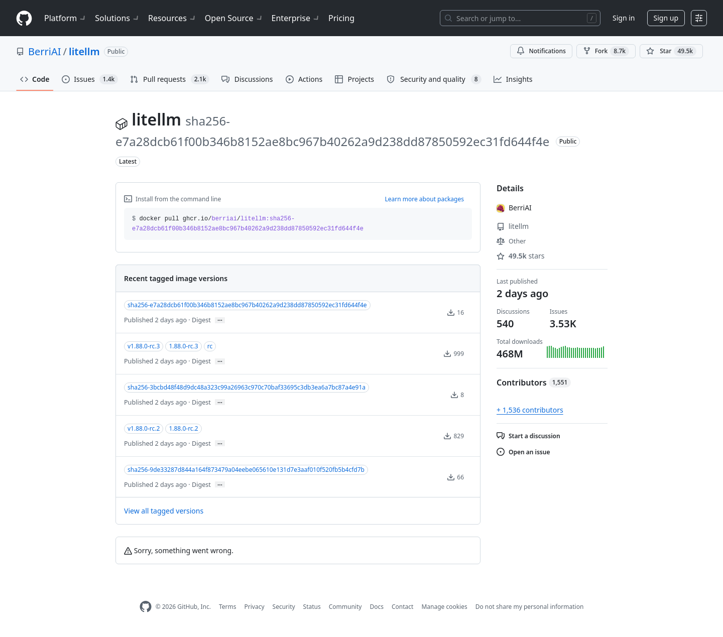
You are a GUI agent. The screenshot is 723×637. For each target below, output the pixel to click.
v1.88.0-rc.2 (144, 428)
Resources (172, 18)
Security (284, 606)
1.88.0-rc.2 (183, 428)
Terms (227, 606)
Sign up (666, 18)
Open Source (234, 18)
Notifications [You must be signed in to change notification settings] (541, 51)
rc (209, 346)
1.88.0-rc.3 (183, 346)
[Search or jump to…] (520, 18)
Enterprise (296, 18)
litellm (84, 51)
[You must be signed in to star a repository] (671, 51)
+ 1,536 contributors (530, 410)
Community (345, 606)
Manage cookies (444, 606)
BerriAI (44, 51)
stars (521, 256)
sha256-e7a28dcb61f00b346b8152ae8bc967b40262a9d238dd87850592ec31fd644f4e (247, 305)
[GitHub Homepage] (146, 606)
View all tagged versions (163, 511)
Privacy (255, 606)
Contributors (534, 382)
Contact (402, 606)
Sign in (624, 18)
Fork (606, 51)
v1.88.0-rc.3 (144, 346)
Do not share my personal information (529, 606)
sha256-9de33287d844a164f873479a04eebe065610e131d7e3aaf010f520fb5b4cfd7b (246, 469)
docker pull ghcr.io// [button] (248, 223)
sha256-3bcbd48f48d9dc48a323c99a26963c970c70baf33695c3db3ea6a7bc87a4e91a (247, 387)
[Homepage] (24, 18)
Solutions (117, 18)
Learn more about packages (424, 199)
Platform (65, 18)
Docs (377, 606)
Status (312, 606)
